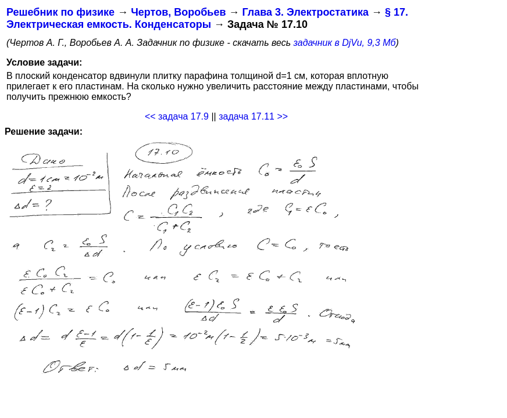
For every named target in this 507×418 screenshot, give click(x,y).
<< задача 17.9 (177, 116)
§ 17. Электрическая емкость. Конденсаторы (207, 18)
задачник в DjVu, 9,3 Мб (345, 43)
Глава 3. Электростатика (305, 12)
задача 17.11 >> (253, 116)
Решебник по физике (60, 12)
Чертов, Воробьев (178, 12)
